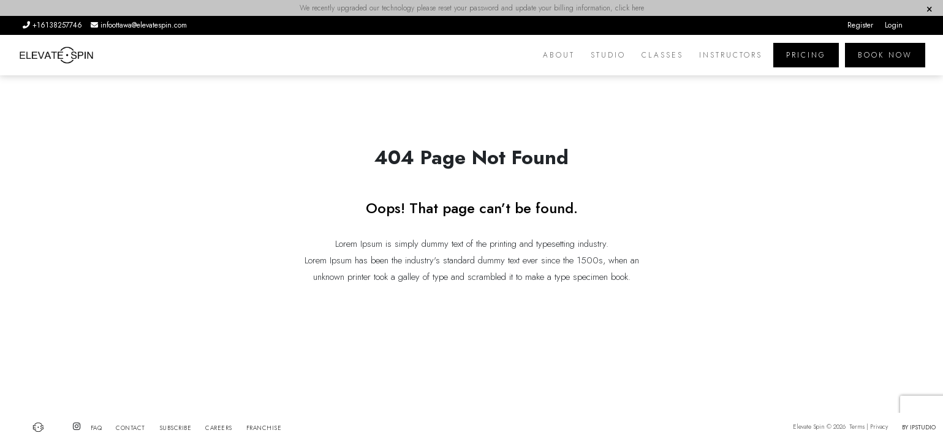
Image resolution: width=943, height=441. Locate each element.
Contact (130, 427)
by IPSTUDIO (919, 427)
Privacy (880, 426)
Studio (608, 55)
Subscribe (175, 427)
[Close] (929, 9)
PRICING (806, 55)
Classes (662, 55)
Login (894, 25)
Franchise (264, 427)
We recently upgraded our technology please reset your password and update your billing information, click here (472, 7)
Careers (218, 427)
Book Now (885, 55)
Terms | (858, 426)
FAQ (96, 427)
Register (860, 25)
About (559, 55)
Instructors (730, 55)
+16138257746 (54, 25)
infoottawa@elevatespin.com (139, 25)
